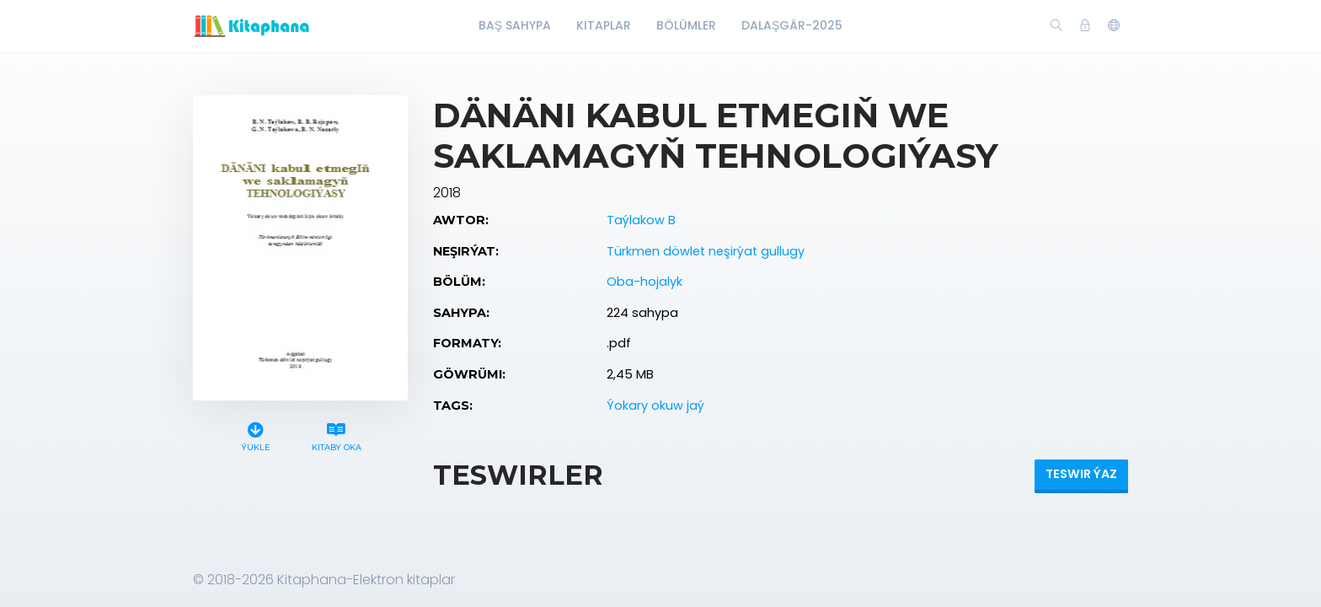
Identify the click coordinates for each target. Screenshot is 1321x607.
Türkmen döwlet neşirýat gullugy (706, 251)
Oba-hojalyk (644, 281)
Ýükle (256, 434)
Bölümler (686, 25)
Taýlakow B (641, 220)
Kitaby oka (336, 434)
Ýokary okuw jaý (655, 405)
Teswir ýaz (1081, 473)
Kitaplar (603, 25)
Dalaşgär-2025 (791, 25)
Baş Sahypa (515, 25)
